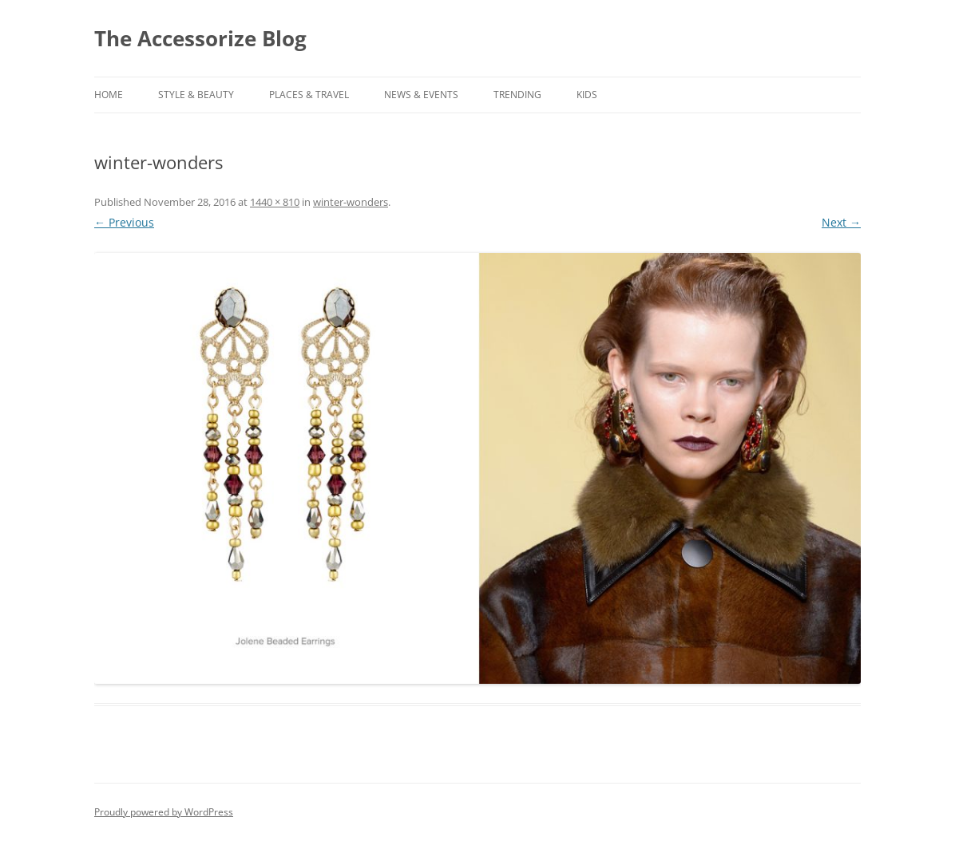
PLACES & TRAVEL (309, 94)
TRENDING (517, 94)
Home (108, 94)
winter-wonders (350, 202)
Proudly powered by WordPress (163, 812)
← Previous (124, 222)
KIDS (587, 94)
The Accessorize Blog (200, 38)
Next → (841, 222)
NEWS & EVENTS (421, 94)
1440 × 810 (274, 202)
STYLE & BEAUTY (196, 94)
